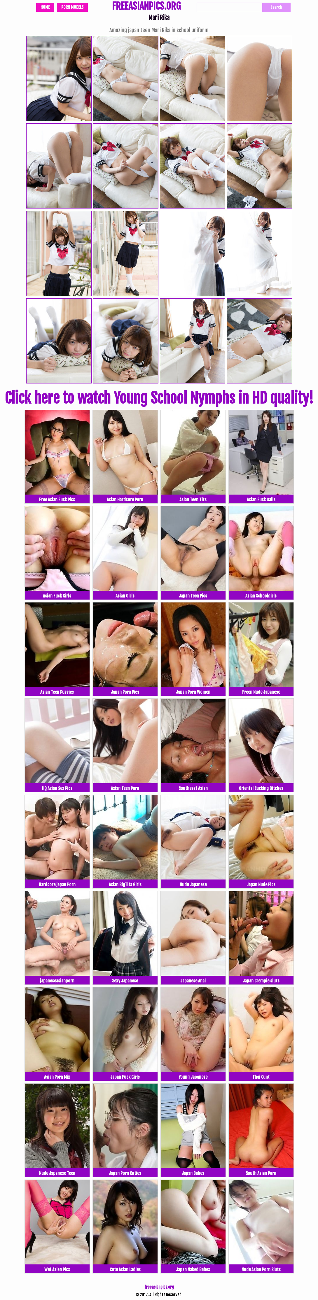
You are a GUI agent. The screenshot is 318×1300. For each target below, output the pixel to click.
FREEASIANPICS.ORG (146, 6)
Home (45, 7)
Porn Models (72, 7)
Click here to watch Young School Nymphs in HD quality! (159, 398)
